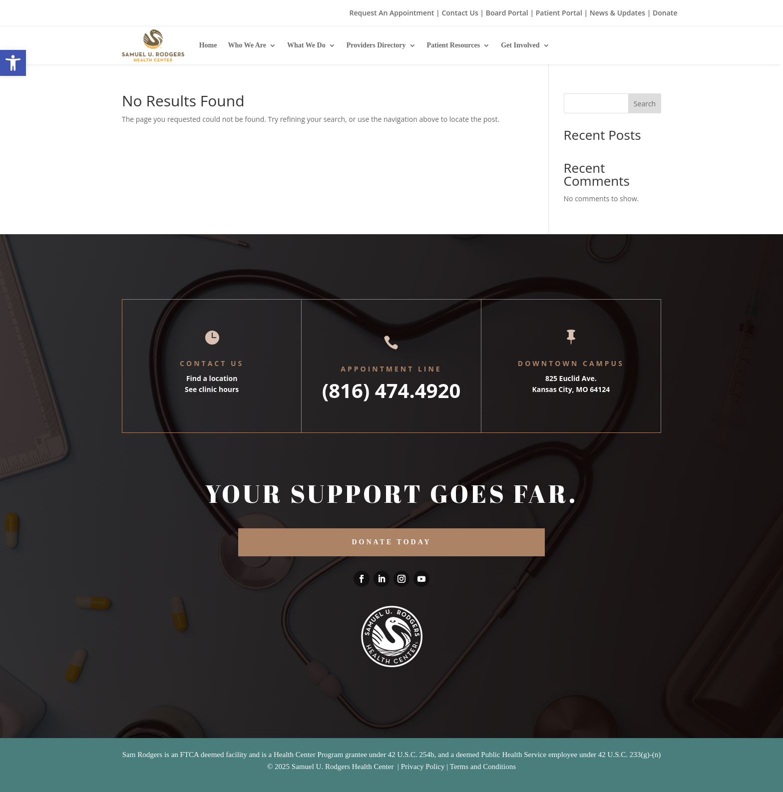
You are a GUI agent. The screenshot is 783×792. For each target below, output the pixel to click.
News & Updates (617, 12)
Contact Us (459, 12)
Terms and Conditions (483, 767)
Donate (665, 12)
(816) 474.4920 (391, 390)
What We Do (306, 45)
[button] (13, 63)
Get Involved (520, 45)
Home (208, 45)
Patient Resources (453, 45)
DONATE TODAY (391, 542)
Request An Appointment (392, 12)
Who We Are (247, 45)
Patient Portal (559, 12)
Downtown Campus (571, 363)
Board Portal (506, 12)
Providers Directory (376, 45)
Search (645, 103)
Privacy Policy (423, 767)
